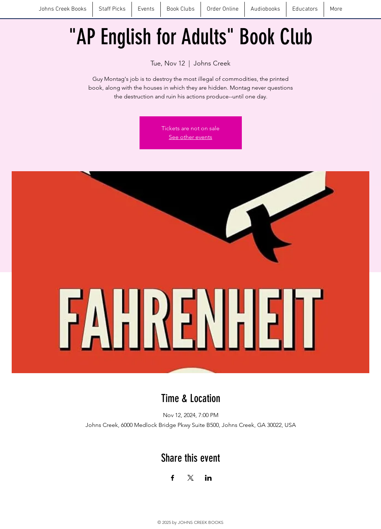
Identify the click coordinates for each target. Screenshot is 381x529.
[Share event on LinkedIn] (208, 478)
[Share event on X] (190, 478)
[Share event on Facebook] (172, 478)
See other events (190, 137)
